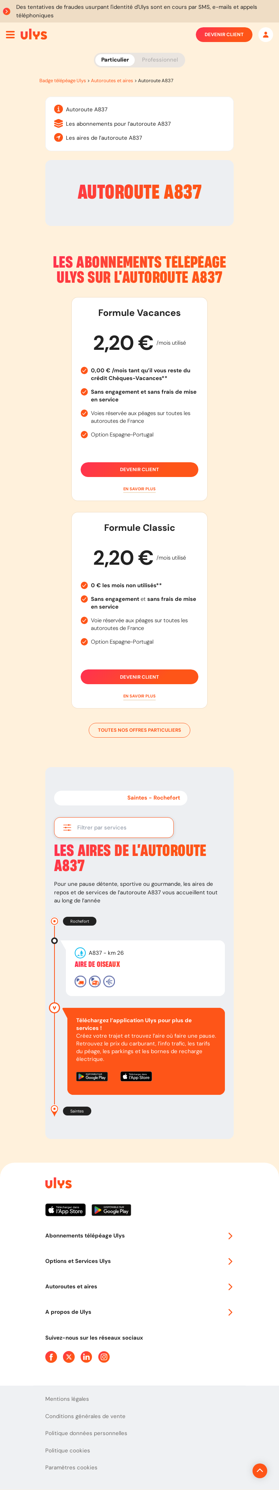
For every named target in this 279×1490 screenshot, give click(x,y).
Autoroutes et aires (112, 80)
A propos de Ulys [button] (139, 1312)
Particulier (115, 59)
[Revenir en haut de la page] (235, 1470)
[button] (139, 489)
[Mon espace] (265, 34)
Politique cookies (67, 1450)
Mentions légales (67, 1399)
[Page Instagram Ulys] (104, 1357)
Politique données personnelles (86, 1433)
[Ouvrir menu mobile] (10, 34)
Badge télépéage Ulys (62, 80)
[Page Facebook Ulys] (51, 1357)
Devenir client (224, 34)
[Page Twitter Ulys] (69, 1357)
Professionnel (160, 59)
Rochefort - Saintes (87, 797)
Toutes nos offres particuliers (139, 730)
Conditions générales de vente (85, 1416)
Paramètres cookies (71, 1467)
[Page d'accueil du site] (57, 1184)
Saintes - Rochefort (153, 797)
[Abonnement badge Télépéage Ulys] (34, 33)
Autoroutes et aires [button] (139, 1286)
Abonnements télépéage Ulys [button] (139, 1235)
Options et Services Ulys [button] (139, 1261)
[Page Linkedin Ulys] (86, 1357)
